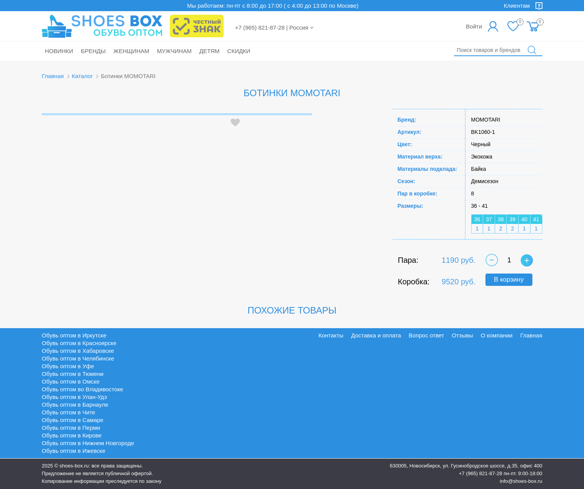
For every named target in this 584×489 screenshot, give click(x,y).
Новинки (59, 51)
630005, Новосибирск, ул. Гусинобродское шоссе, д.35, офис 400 (466, 466)
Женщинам (131, 51)
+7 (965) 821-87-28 (480, 473)
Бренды (93, 51)
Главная (53, 76)
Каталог (82, 76)
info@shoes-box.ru (521, 481)
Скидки (238, 51)
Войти (474, 26)
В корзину (509, 279)
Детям (209, 51)
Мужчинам (174, 51)
